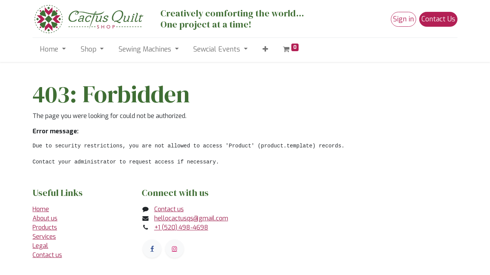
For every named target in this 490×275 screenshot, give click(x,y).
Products (45, 227)
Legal (40, 246)
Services (44, 237)
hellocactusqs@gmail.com (191, 218)
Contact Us (438, 19)
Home (41, 209)
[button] (265, 49)
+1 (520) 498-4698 (181, 227)
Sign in (403, 19)
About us (45, 218)
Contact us (47, 255)
